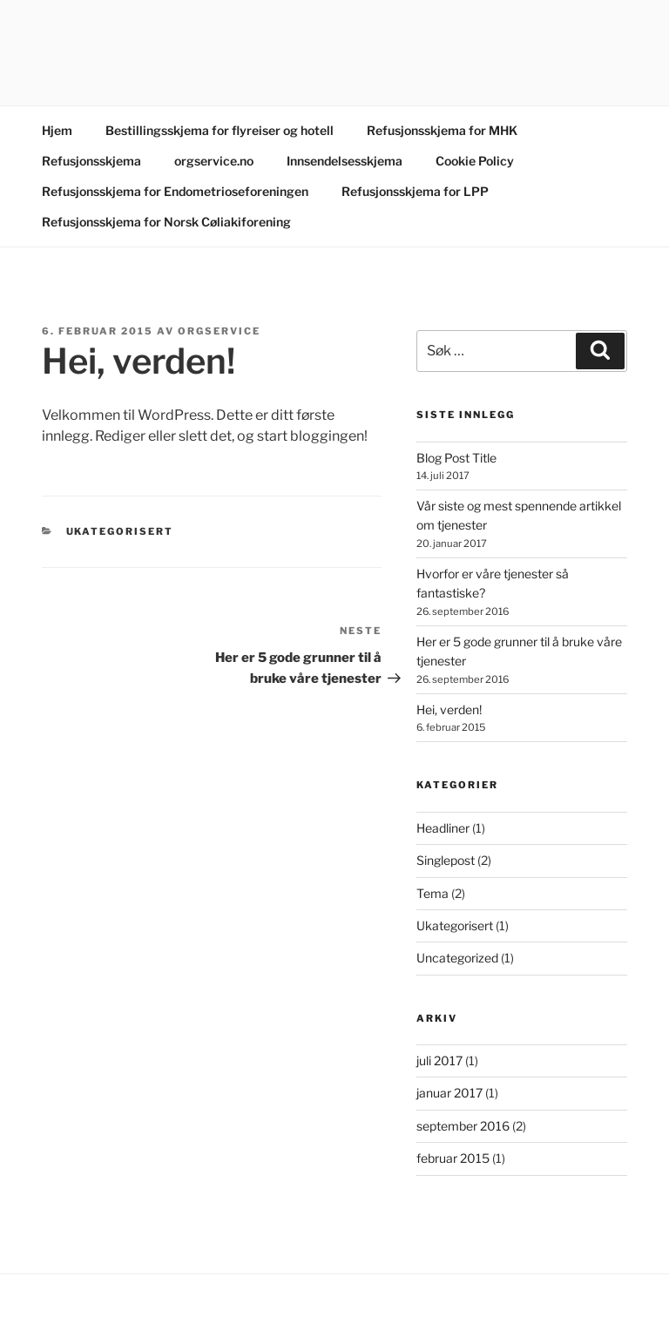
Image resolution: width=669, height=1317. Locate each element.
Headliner (443, 828)
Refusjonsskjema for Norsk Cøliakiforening (166, 221)
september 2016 (463, 1125)
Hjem (57, 130)
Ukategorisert (120, 531)
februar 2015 (453, 1158)
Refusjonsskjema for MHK (442, 130)
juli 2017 (439, 1060)
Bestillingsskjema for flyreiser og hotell (219, 130)
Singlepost (445, 860)
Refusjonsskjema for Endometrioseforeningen (175, 191)
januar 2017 (449, 1092)
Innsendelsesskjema (344, 160)
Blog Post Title (456, 457)
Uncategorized (457, 957)
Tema (432, 893)
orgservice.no (213, 160)
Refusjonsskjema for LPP (415, 191)
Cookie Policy (475, 160)
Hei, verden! (449, 709)
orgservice (219, 331)
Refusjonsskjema (91, 160)
